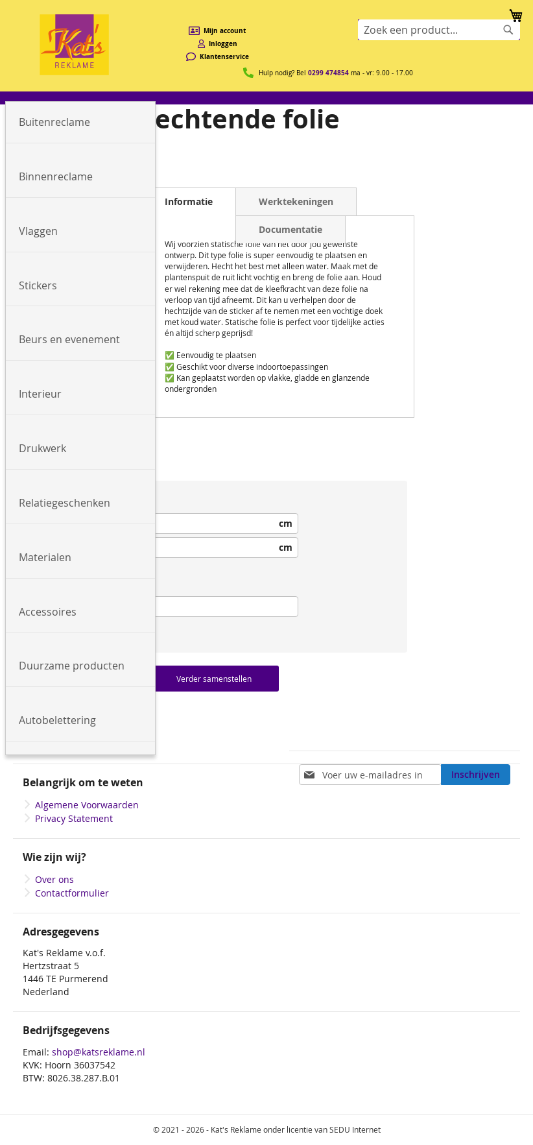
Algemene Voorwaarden (87, 805)
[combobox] (439, 29)
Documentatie (290, 229)
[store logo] (74, 44)
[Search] (508, 29)
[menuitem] (80, 122)
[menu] (266, 97)
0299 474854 (328, 72)
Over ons (54, 879)
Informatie (189, 201)
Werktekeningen (296, 201)
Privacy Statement (74, 818)
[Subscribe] (475, 774)
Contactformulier (72, 893)
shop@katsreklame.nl (98, 1052)
